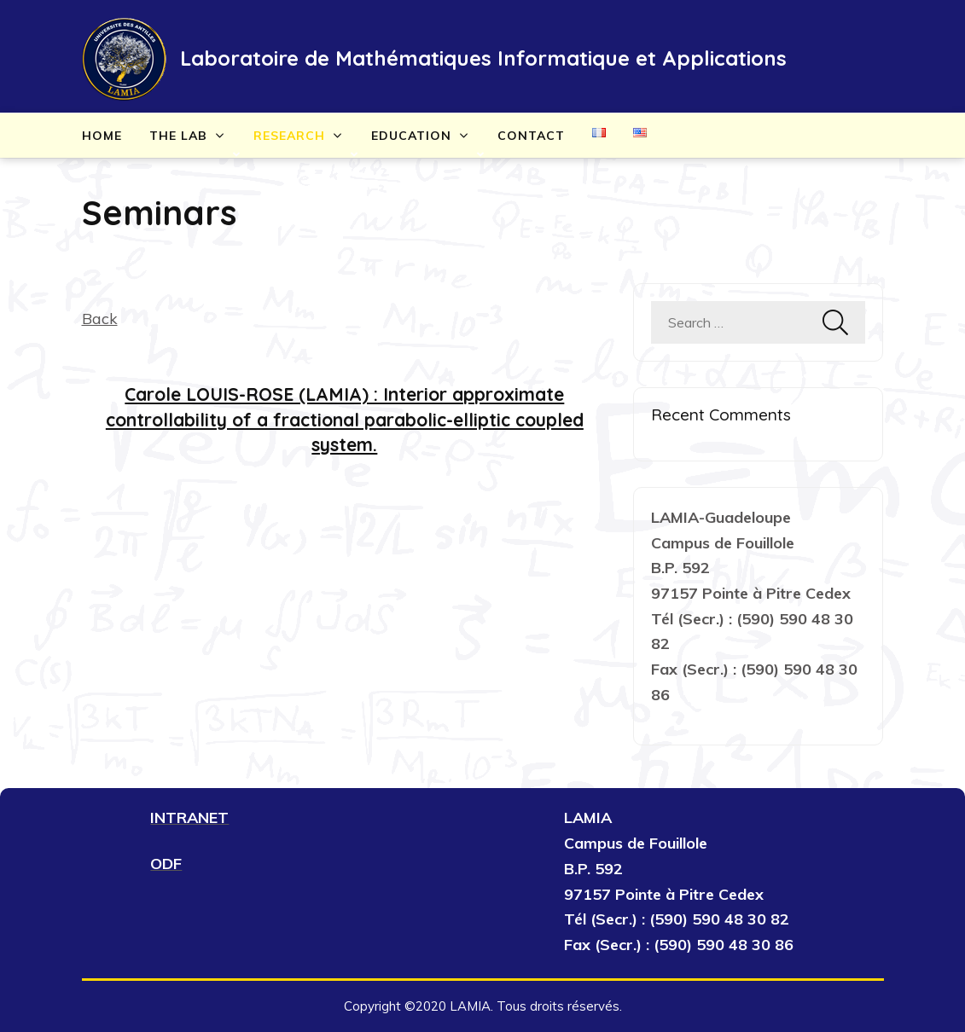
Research (289, 135)
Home (102, 135)
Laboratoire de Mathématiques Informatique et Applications (483, 58)
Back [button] (100, 318)
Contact (531, 135)
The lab (178, 135)
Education (411, 135)
